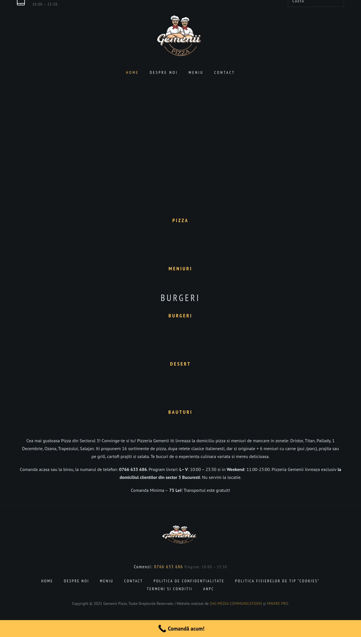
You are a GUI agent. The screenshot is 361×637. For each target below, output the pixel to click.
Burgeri (181, 298)
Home (132, 72)
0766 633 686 (168, 566)
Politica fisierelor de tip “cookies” (277, 580)
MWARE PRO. (278, 603)
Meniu (196, 72)
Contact (224, 72)
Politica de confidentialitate (189, 580)
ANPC (208, 588)
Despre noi (164, 72)
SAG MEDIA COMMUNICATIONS (236, 603)
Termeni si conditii (170, 588)
